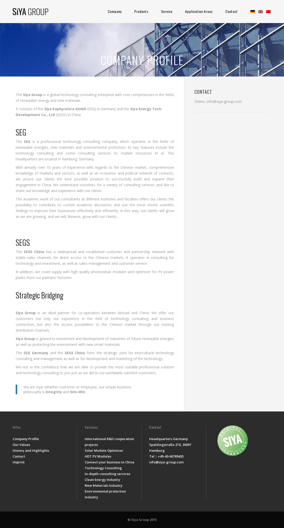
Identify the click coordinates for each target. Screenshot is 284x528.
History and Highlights (31, 450)
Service (166, 11)
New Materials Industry (103, 485)
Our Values (21, 444)
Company (115, 11)
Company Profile (26, 439)
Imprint (19, 462)
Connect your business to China (109, 462)
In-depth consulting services (107, 474)
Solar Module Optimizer (104, 450)
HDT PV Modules (98, 456)
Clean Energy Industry (102, 479)
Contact (231, 11)
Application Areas (199, 11)
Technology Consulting (103, 468)
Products (141, 11)
